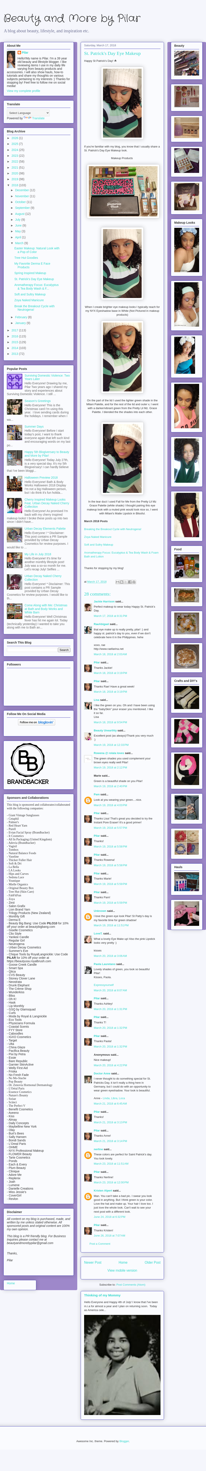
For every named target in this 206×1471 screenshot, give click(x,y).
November (22, 196)
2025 (15, 144)
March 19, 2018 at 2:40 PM (110, 786)
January (21, 323)
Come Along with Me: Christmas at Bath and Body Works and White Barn (46, 609)
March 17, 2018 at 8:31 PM (110, 616)
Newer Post (92, 1262)
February (21, 317)
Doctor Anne (102, 1073)
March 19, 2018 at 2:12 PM (110, 767)
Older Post (153, 1262)
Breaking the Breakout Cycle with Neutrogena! (112, 529)
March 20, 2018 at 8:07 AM (110, 990)
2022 (15, 161)
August (20, 214)
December (22, 190)
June (18, 225)
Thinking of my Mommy (102, 1295)
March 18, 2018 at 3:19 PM (110, 673)
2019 (15, 179)
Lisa (96, 699)
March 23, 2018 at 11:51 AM (111, 1163)
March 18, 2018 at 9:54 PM (110, 722)
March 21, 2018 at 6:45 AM (110, 1103)
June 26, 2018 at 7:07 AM (109, 1235)
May (18, 231)
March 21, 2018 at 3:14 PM (110, 1141)
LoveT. (98, 933)
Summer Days (34, 426)
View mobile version (122, 1270)
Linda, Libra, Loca (114, 1098)
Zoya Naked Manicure (97, 536)
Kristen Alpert (103, 1190)
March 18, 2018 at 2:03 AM (110, 654)
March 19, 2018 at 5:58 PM (110, 846)
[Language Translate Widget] (28, 113)
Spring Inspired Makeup (30, 273)
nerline (98, 1149)
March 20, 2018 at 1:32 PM (110, 1027)
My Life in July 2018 (38, 554)
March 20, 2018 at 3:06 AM (110, 955)
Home (123, 1262)
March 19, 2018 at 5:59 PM (110, 884)
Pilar (97, 662)
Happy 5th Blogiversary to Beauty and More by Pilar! (47, 453)
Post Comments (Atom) (130, 1284)
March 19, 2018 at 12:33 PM (111, 744)
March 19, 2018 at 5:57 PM (110, 827)
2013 (15, 353)
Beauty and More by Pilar (71, 18)
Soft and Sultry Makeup (99, 544)
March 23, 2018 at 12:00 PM (111, 1182)
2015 (15, 342)
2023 (15, 155)
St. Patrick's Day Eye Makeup (34, 279)
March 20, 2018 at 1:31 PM (110, 1009)
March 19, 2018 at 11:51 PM (111, 925)
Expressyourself (104, 985)
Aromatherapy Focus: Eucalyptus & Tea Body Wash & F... (36, 286)
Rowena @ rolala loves (109, 753)
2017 (15, 330)
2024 (15, 150)
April (18, 237)
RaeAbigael (101, 624)
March (19, 243)
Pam (97, 794)
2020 (15, 173)
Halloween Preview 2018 (41, 477)
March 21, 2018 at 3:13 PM (110, 1122)
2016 (15, 336)
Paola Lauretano (104, 964)
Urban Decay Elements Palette (45, 528)
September (22, 207)
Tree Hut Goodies (26, 257)
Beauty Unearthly (105, 730)
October (21, 202)
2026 (15, 138)
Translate (34, 118)
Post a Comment (99, 1243)
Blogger (124, 1441)
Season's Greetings (38, 401)
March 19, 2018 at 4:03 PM (110, 805)
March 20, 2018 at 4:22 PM (110, 1065)
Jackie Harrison (104, 601)
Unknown (100, 910)
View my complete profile (23, 91)
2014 (15, 348)
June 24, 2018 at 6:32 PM (109, 1216)
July (18, 219)
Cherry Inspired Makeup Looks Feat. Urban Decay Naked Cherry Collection (47, 503)
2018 (15, 185)
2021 (15, 167)
